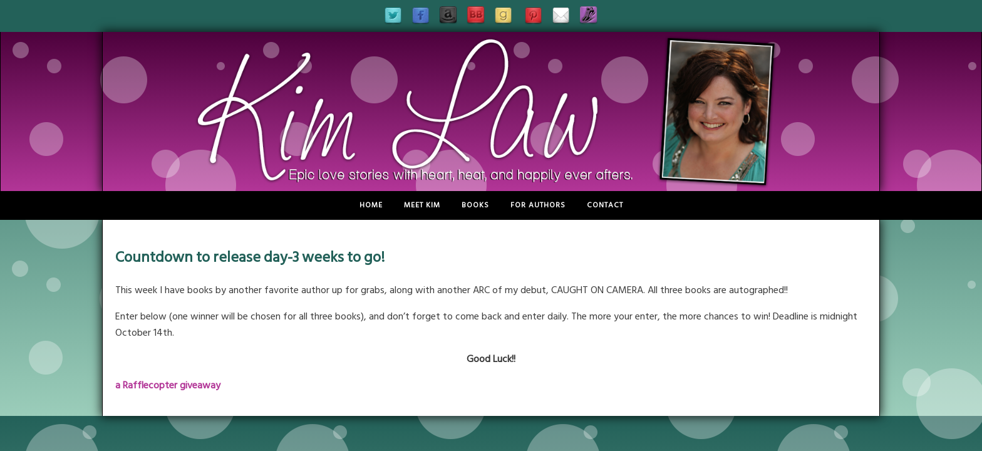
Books (475, 205)
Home (371, 205)
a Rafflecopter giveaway (167, 385)
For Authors (538, 205)
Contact (605, 205)
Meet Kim (422, 205)
